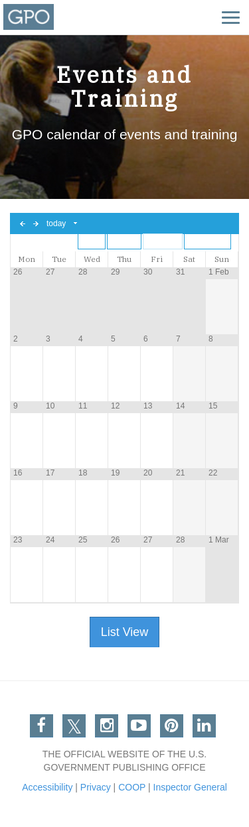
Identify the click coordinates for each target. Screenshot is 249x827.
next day (35, 223)
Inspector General (190, 787)
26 (17, 272)
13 (147, 406)
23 (17, 540)
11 (82, 406)
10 (50, 406)
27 (50, 272)
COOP (131, 787)
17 (50, 473)
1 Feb (218, 272)
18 (82, 473)
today (56, 223)
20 (147, 473)
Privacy (95, 787)
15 (212, 406)
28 (82, 272)
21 (180, 473)
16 (17, 473)
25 (82, 540)
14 (180, 406)
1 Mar (218, 540)
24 (50, 540)
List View (125, 632)
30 (147, 272)
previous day (22, 223)
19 (115, 473)
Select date (76, 223)
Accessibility (47, 787)
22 (212, 473)
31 (180, 272)
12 (115, 406)
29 (115, 272)
